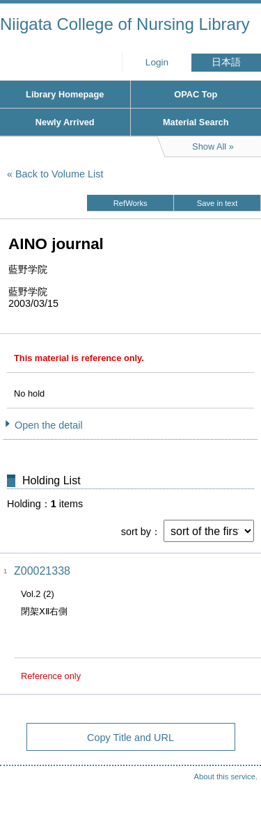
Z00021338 (42, 571)
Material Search (196, 122)
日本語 (226, 62)
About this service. (226, 776)
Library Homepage (65, 94)
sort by (136, 531)
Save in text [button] (217, 203)
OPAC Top (195, 94)
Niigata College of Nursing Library (125, 24)
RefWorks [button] (130, 203)
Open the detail (49, 425)
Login (156, 62)
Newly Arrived (65, 122)
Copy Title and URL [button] (130, 737)
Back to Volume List (59, 174)
